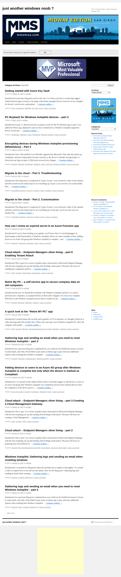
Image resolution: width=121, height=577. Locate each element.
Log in (95, 312)
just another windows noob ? (28, 8)
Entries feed (97, 314)
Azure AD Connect (17, 392)
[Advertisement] (60, 551)
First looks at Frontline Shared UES (104, 145)
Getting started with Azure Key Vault (27, 90)
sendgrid (48, 191)
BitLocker (21, 164)
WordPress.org (97, 319)
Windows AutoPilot (47, 135)
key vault (35, 108)
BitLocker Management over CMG (40, 329)
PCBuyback (36, 135)
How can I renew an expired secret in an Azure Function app (42, 225)
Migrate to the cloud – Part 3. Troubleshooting (33, 173)
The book (44, 42)
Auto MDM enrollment (18, 191)
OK (45, 52)
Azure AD (30, 191)
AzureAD (14, 164)
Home (7, 42)
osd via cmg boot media (58, 448)
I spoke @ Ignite (32, 42)
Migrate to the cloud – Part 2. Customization (32, 199)
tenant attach (36, 273)
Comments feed (98, 317)
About (14, 42)
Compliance (35, 392)
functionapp (20, 108)
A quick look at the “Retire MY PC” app (29, 311)
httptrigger (28, 108)
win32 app (49, 164)
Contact (21, 42)
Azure (13, 108)
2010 (13, 421)
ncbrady (28, 94)
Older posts (9, 513)
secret (41, 108)
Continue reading (46, 104)
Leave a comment (50, 108)
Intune (29, 135)
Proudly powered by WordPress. (103, 522)
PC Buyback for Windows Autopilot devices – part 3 (37, 117)
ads (25, 52)
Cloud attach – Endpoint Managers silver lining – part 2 (39, 430)
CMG (24, 421)
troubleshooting (31, 359)
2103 (13, 273)
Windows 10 (29, 478)
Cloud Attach (26, 273)
